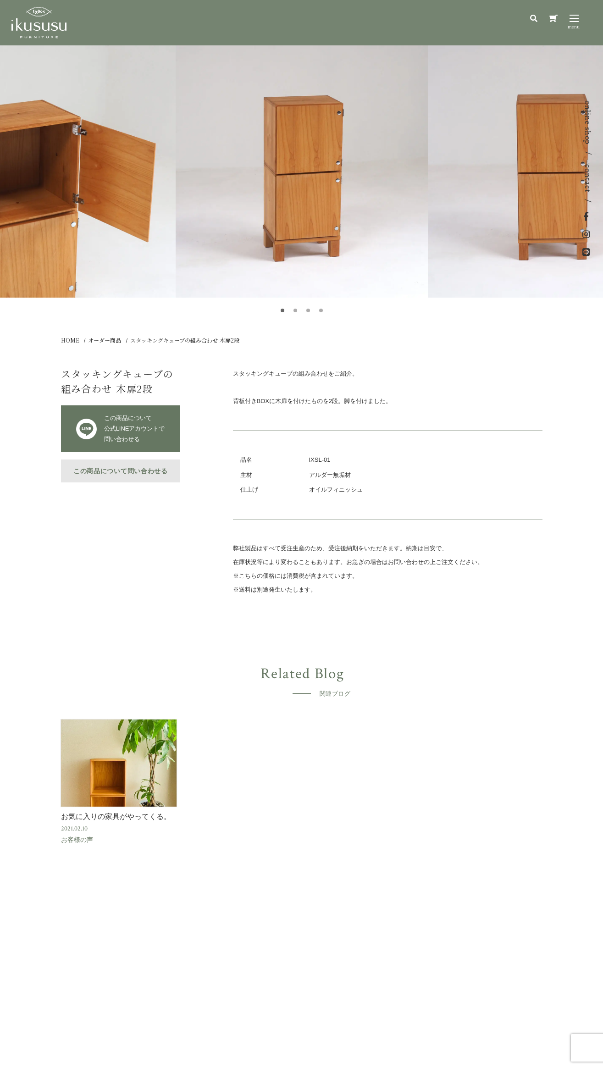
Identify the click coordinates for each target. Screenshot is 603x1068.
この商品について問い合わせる (120, 471)
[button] (282, 310)
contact (587, 178)
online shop (587, 122)
